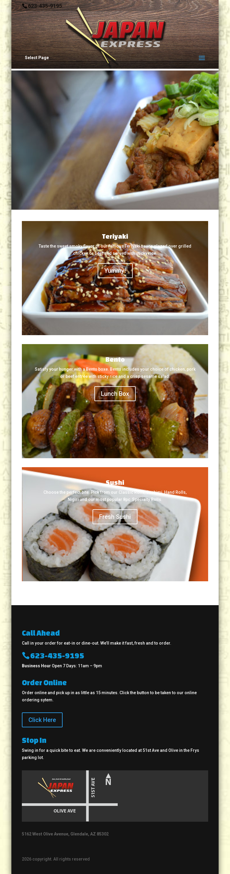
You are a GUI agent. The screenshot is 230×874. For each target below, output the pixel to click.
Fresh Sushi (115, 516)
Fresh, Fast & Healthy (76, 111)
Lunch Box (115, 393)
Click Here (42, 719)
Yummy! (115, 270)
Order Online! (78, 195)
